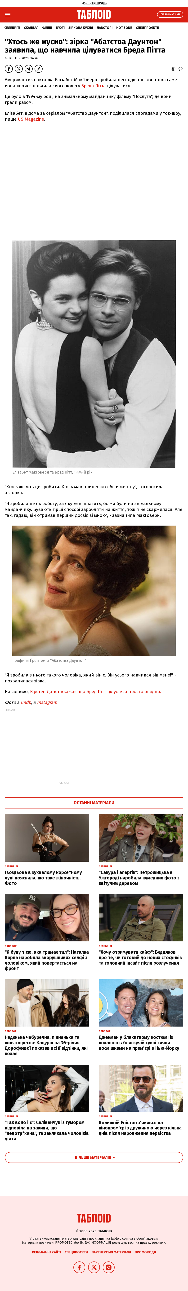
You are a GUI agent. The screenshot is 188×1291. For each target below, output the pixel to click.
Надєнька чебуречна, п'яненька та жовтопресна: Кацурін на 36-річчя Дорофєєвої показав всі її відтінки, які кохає (46, 1045)
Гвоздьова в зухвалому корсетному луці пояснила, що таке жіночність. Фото (43, 878)
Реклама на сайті (46, 1252)
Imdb (26, 702)
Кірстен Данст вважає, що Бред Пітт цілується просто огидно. (95, 691)
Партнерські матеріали (111, 1252)
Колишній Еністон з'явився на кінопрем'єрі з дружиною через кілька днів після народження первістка (140, 1128)
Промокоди (145, 1252)
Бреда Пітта (93, 85)
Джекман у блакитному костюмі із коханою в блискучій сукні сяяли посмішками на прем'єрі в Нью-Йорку (139, 1043)
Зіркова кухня (80, 28)
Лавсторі (104, 28)
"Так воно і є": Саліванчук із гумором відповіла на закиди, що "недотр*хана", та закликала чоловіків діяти (47, 1130)
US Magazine (30, 119)
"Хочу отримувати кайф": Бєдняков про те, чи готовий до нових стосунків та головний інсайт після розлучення (140, 957)
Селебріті (12, 28)
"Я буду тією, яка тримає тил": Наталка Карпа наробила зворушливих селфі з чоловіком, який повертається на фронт (47, 960)
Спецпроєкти (147, 28)
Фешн (47, 28)
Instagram (47, 702)
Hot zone (124, 28)
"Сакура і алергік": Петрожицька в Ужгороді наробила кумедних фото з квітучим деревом (139, 878)
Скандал (31, 28)
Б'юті (60, 28)
